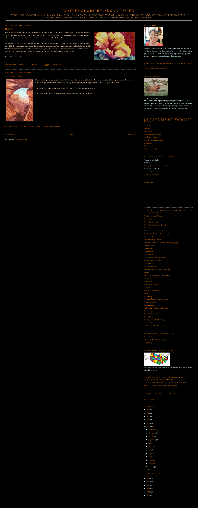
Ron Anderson (149, 305)
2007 (148, 492)
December (152, 430)
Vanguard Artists (149, 323)
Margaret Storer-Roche (151, 290)
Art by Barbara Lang (151, 222)
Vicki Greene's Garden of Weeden (155, 326)
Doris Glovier (148, 254)
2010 (148, 482)
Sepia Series (148, 143)
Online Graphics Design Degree (154, 340)
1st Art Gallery (149, 337)
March (151, 460)
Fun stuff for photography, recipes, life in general (160, 385)
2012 (148, 427)
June (150, 450)
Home (71, 135)
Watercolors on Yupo (151, 149)
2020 (148, 416)
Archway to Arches (14, 76)
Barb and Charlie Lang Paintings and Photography (161, 243)
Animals (147, 125)
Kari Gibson (148, 278)
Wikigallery (148, 343)
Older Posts (132, 135)
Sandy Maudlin (149, 311)
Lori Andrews (148, 287)
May (150, 453)
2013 (148, 423)
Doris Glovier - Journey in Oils (154, 257)
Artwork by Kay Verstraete (153, 240)
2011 (148, 478)
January (151, 467)
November (152, 433)
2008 (148, 488)
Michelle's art (148, 296)
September (152, 440)
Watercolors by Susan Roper (99, 11)
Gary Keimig (148, 263)
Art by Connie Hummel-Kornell (155, 225)
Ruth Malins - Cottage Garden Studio (156, 308)
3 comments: (55, 126)
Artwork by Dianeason (151, 237)
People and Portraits (151, 137)
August (151, 443)
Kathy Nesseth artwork (151, 284)
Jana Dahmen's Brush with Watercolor (157, 269)
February (152, 463)
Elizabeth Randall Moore (152, 260)
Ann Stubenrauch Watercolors (154, 216)
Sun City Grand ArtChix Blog (154, 320)
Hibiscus (9, 29)
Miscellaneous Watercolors (153, 134)
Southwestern (148, 146)
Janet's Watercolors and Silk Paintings (157, 275)
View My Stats (149, 399)
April (151, 457)
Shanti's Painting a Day (152, 314)
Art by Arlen (148, 219)
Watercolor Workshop (151, 175)
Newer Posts (9, 135)
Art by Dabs (148, 228)
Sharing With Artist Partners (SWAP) (156, 166)
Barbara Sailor (149, 246)
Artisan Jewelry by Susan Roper (155, 69)
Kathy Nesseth (149, 281)
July (150, 446)
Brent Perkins (148, 249)
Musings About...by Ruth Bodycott (156, 299)
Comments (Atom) (21, 139)
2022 (148, 413)
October (151, 436)
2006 (148, 495)
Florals (146, 128)
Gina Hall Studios (150, 266)
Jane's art (147, 272)
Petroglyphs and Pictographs (153, 140)
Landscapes (148, 131)
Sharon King (148, 317)
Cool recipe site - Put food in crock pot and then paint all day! (165, 382)
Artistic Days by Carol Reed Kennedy (157, 234)
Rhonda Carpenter (150, 302)
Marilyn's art (148, 293)
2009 (148, 485)
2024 (148, 410)
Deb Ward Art (148, 252)
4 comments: (56, 65)
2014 (148, 420)
